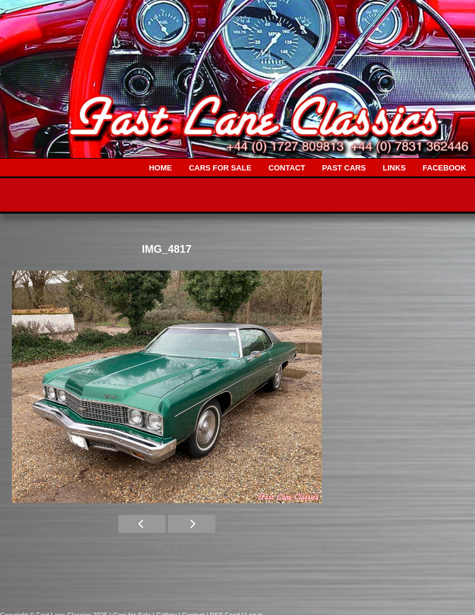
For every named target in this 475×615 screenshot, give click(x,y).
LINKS (394, 167)
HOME (160, 167)
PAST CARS (344, 167)
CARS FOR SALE (220, 167)
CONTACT (287, 167)
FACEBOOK (444, 167)
